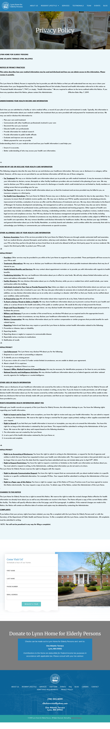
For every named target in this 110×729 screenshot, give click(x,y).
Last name (11, 578)
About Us (34, 6)
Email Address (12, 594)
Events (97, 6)
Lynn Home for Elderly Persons (16, 5)
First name (11, 570)
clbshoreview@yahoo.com (55, 703)
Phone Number (12, 586)
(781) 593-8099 (55, 699)
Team (89, 6)
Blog (105, 6)
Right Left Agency (76, 718)
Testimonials (78, 6)
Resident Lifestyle (50, 5)
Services (65, 6)
